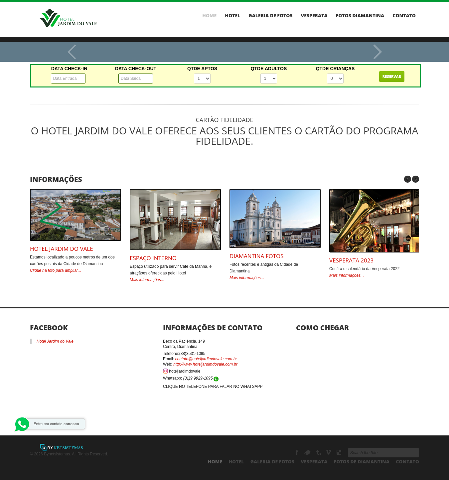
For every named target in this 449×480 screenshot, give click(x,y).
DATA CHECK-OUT (135, 68)
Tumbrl (318, 452)
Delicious (339, 452)
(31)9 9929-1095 (201, 378)
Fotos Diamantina (360, 16)
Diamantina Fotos (256, 256)
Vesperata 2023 (351, 260)
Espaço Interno (153, 258)
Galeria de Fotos (270, 16)
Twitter (308, 452)
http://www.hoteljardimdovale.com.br (205, 364)
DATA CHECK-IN (69, 68)
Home (209, 16)
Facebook (298, 452)
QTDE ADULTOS (269, 68)
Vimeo (329, 452)
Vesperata (314, 16)
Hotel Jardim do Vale (61, 248)
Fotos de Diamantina (361, 461)
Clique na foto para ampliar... (55, 270)
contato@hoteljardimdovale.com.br (206, 359)
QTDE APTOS (202, 68)
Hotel (232, 16)
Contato (404, 16)
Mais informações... (147, 279)
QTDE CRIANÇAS (335, 68)
